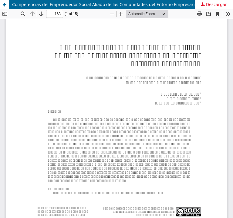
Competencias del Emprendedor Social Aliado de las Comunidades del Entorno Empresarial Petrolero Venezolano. (122, 4)
